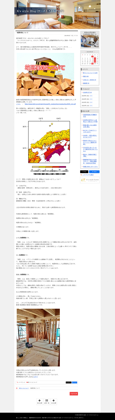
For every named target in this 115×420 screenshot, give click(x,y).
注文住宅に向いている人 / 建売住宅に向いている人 (90, 149)
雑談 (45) (86, 76)
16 (95, 60)
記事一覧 (46, 403)
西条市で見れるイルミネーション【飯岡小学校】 (90, 142)
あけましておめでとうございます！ (90, 131)
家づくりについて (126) (90, 73)
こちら (18, 104)
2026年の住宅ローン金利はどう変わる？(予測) (90, 120)
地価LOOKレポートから (90, 166)
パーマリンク (21, 382)
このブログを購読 (88, 175)
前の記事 (40, 401)
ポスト (69, 382)
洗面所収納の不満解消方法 (90, 115)
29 (92, 63)
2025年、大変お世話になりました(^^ (90, 136)
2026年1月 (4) (87, 92)
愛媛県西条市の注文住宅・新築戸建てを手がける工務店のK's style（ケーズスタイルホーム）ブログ (57, 14)
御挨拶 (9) (86, 83)
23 (95, 62)
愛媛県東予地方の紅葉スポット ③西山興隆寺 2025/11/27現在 (90, 161)
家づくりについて (32, 382)
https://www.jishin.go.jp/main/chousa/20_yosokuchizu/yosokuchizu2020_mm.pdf (50, 104)
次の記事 (54, 401)
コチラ (35, 376)
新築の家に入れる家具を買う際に (90, 126)
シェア (75, 382)
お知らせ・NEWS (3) (89, 80)
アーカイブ (85, 89)
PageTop (73, 393)
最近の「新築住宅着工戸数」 (90, 155)
